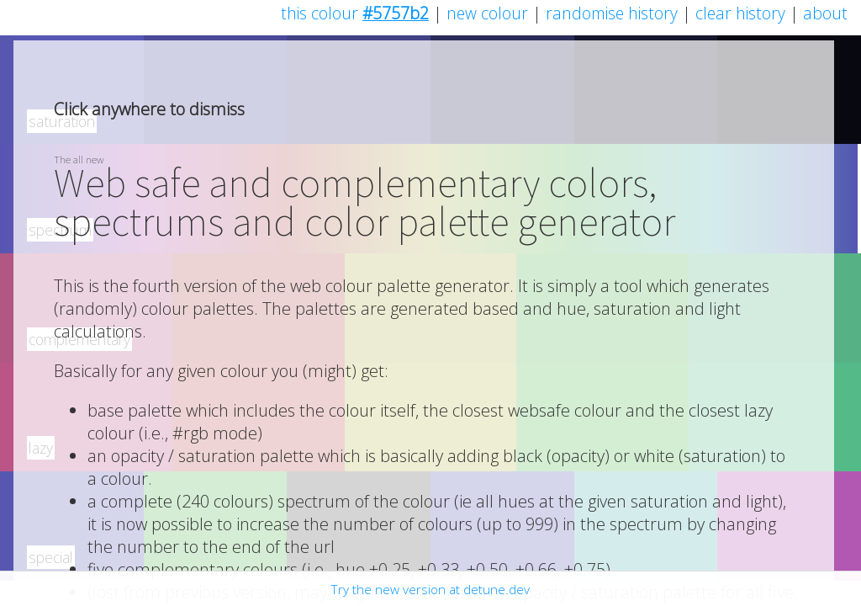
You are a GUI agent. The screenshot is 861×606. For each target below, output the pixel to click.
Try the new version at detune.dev (430, 589)
